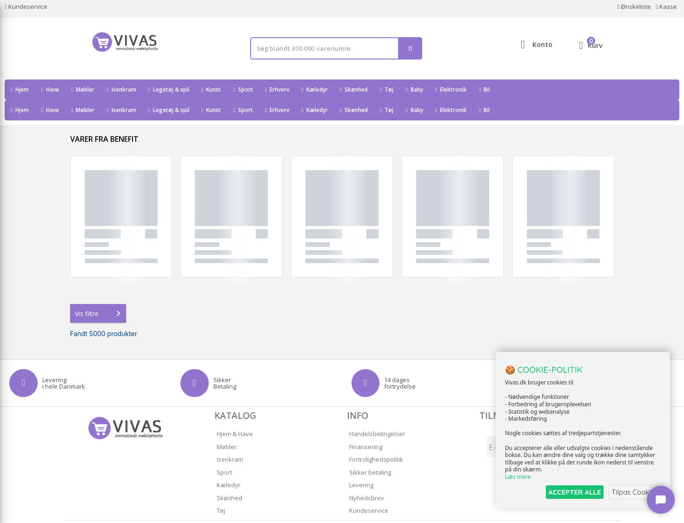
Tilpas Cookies (634, 492)
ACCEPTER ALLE (570, 492)
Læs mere (518, 477)
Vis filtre (99, 292)
